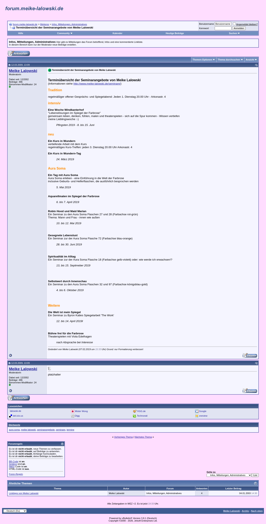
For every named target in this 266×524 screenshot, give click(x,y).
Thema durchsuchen (229, 59)
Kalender (117, 33)
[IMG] (12, 466)
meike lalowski (28, 429)
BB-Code (13, 461)
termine (70, 429)
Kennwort (204, 28)
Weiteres (44, 24)
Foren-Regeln (16, 474)
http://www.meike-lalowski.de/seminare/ (97, 83)
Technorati (142, 415)
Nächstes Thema (143, 437)
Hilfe (20, 33)
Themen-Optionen (202, 59)
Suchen (234, 33)
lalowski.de (15, 411)
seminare (60, 429)
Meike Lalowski (231, 511)
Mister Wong (81, 411)
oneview (203, 415)
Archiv (245, 511)
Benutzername (206, 24)
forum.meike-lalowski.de (25, 24)
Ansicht (250, 59)
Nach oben (257, 511)
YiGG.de (141, 411)
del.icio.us (18, 415)
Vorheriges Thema (123, 437)
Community (65, 33)
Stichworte (14, 425)
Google (202, 411)
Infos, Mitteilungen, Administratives (69, 24)
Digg (77, 415)
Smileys (13, 464)
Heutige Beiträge (175, 33)
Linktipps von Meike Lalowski (23, 493)
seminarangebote (46, 429)
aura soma (14, 429)
